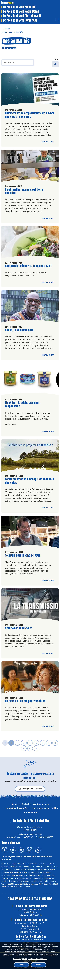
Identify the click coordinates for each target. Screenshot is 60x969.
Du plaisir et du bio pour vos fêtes (25, 701)
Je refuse (21, 965)
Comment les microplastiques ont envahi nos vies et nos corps (29, 115)
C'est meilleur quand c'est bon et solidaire (24, 191)
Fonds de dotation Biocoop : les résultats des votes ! (29, 480)
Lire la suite (48, 142)
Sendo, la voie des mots (19, 330)
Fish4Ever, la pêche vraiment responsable (22, 404)
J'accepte (38, 965)
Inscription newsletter (30, 789)
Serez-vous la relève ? (18, 628)
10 (30, 748)
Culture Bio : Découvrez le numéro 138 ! (28, 266)
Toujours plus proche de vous (22, 555)
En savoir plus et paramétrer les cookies (30, 959)
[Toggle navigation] (57, 20)
